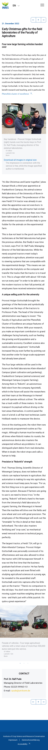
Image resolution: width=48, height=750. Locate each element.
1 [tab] (20, 663)
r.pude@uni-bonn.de (20, 690)
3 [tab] (28, 663)
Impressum (12, 740)
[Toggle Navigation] (42, 5)
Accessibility (24, 744)
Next (43, 633)
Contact (24, 673)
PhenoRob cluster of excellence (17, 94)
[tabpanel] (24, 633)
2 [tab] (24, 663)
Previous (5, 633)
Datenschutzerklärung (31, 740)
